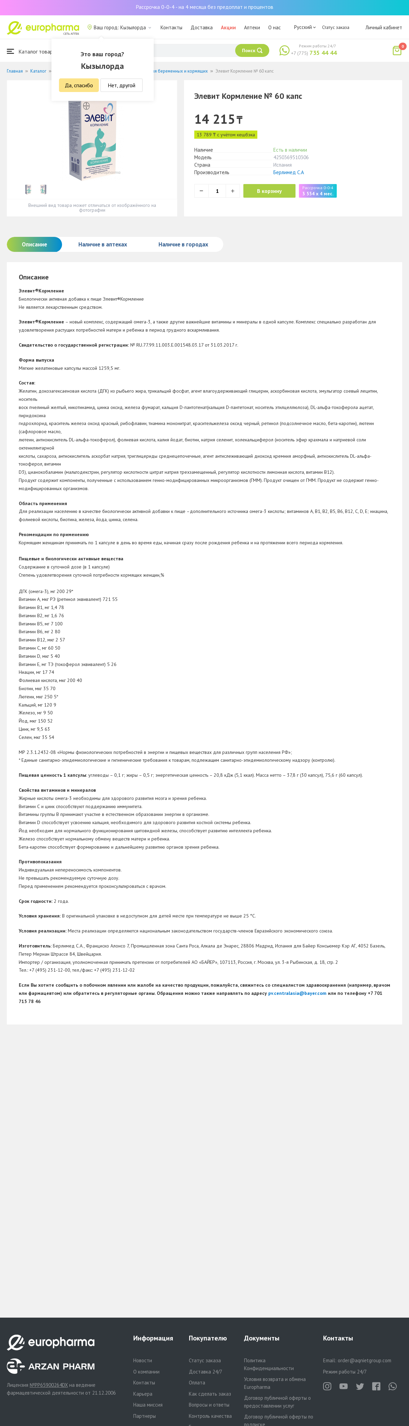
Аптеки (252, 27)
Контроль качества (210, 1416)
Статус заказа (335, 27)
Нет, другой (121, 85)
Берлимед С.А (288, 172)
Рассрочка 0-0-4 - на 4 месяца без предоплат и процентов (204, 6)
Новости (142, 1360)
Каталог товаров (33, 51)
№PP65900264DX (49, 1385)
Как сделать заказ (210, 1394)
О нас (274, 27)
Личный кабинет (383, 27)
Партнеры (144, 1416)
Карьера (142, 1394)
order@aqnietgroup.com (364, 1360)
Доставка (202, 27)
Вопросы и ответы (209, 1404)
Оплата (197, 1382)
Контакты (171, 27)
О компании (146, 1371)
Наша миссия (148, 1404)
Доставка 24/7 (205, 1371)
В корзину (269, 190)
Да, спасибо (79, 85)
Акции (228, 27)
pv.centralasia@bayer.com (297, 993)
